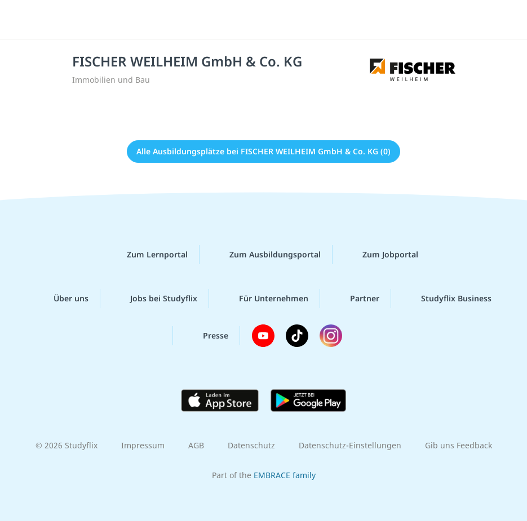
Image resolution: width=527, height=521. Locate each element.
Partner (355, 298)
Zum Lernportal (148, 254)
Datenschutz (251, 445)
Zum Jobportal (381, 254)
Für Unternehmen (264, 298)
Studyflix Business (447, 298)
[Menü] (25, 19)
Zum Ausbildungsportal (266, 254)
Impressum (143, 445)
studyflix (273, 19)
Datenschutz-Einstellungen (350, 445)
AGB (196, 445)
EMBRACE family (285, 475)
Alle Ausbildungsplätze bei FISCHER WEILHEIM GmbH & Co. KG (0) (263, 151)
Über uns (62, 298)
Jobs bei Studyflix (154, 298)
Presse (206, 335)
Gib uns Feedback (458, 445)
